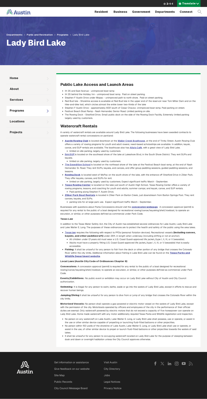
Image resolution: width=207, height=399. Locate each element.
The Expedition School (78, 164)
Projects (16, 132)
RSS (191, 364)
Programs (62, 34)
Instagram (177, 364)
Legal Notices (112, 381)
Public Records (63, 381)
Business (120, 12)
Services (16, 100)
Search (200, 12)
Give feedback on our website (72, 369)
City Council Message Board (71, 388)
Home (14, 78)
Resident (101, 12)
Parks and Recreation (40, 34)
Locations (17, 121)
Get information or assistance (71, 362)
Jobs (107, 375)
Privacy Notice (112, 388)
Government (141, 12)
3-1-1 (169, 3)
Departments (165, 12)
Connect (186, 12)
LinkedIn (169, 364)
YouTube (184, 364)
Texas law (70, 232)
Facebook (155, 364)
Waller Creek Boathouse (131, 140)
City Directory (112, 369)
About (14, 89)
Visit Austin (110, 362)
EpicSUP (70, 154)
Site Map (59, 375)
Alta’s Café (136, 147)
